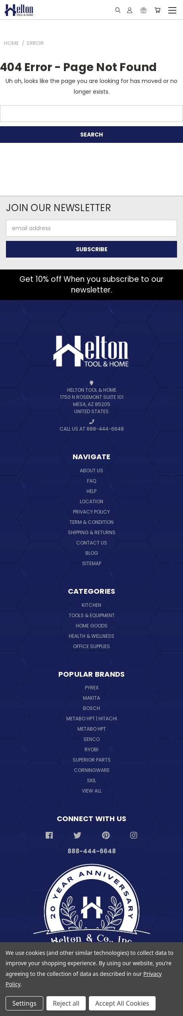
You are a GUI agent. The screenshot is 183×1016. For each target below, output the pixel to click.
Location (91, 501)
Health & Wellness (91, 636)
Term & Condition (91, 522)
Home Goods (92, 625)
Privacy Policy (91, 511)
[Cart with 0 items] (157, 10)
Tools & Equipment (92, 615)
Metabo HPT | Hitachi (91, 718)
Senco (91, 739)
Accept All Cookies (122, 1003)
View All (92, 790)
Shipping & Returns (92, 532)
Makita (91, 698)
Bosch (91, 708)
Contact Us (91, 542)
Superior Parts (92, 759)
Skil (91, 780)
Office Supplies (91, 646)
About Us (91, 470)
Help (91, 491)
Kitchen (91, 605)
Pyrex (91, 687)
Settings (24, 1003)
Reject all (66, 1003)
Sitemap (91, 563)
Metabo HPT (91, 728)
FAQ (91, 480)
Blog (91, 553)
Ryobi (91, 749)
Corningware (92, 770)
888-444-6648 (91, 851)
